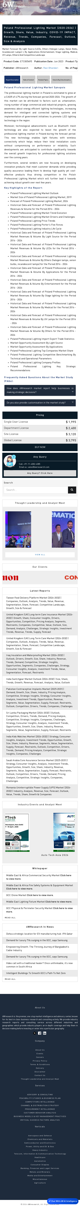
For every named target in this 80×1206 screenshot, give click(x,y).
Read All (10, 918)
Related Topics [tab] (43, 80)
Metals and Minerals (40, 1172)
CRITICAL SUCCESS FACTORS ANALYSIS (40, 1120)
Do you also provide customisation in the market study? (40, 402)
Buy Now (40, 447)
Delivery (40, 1068)
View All (40, 555)
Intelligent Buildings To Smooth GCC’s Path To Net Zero (36, 973)
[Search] (70, 4)
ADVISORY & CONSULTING (40, 1095)
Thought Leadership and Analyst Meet (40, 1079)
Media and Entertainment (40, 1176)
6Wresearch (33, 1204)
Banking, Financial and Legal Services (40, 1168)
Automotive (40, 1161)
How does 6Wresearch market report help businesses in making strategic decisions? (40, 390)
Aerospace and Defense (40, 1136)
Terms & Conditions (40, 1065)
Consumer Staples (40, 1165)
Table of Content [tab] (28, 80)
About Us (40, 1050)
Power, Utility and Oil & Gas (40, 1147)
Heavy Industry (40, 1150)
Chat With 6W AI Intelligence (63, 1201)
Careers (40, 1057)
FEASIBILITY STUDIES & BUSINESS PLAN (40, 1098)
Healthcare (40, 1157)
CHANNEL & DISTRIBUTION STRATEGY (40, 1106)
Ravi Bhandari (50, 68)
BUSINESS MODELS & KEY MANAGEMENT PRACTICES (40, 1116)
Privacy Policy (40, 1061)
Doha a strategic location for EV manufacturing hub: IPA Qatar (39, 934)
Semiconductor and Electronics (40, 1143)
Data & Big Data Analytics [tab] (62, 80)
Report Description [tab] (12, 80)
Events (40, 1054)
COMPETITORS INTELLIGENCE (40, 1102)
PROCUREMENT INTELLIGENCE (40, 1109)
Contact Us (40, 1075)
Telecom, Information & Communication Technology (40, 1154)
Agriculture (40, 1183)
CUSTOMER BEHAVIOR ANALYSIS (40, 1113)
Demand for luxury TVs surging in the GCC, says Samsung (36, 940)
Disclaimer (40, 1072)
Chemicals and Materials (40, 1139)
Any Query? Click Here (40, 473)
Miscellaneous (40, 1179)
